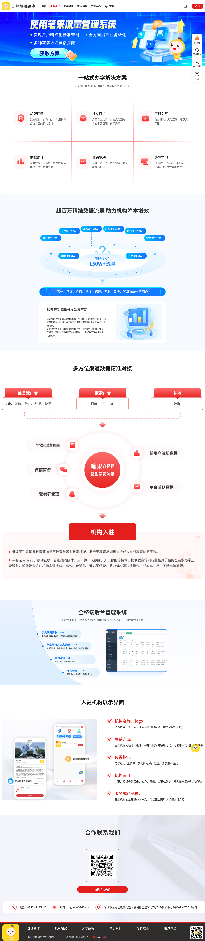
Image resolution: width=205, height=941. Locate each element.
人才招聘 (88, 928)
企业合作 (55, 6)
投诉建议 (61, 928)
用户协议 (170, 928)
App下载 (109, 6)
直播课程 (82, 6)
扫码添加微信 (102, 889)
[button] (184, 6)
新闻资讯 (69, 6)
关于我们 (115, 928)
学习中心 (96, 6)
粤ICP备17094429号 (76, 937)
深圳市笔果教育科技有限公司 (44, 937)
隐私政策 (143, 928)
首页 (44, 6)
